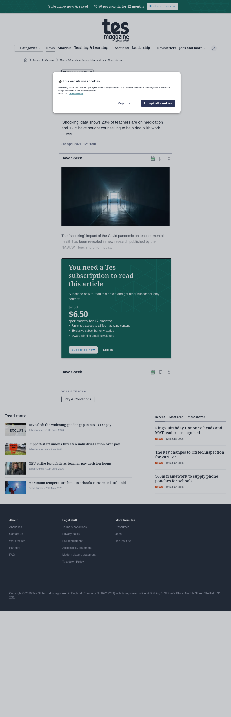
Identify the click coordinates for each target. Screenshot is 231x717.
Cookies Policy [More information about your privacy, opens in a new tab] (76, 93)
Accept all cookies (158, 103)
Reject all (125, 103)
